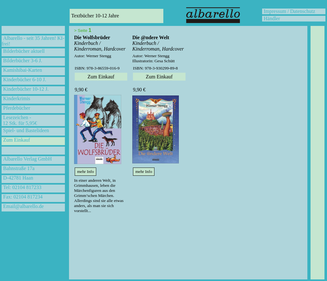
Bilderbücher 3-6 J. (22, 60)
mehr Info (85, 171)
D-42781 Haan (18, 177)
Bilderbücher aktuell (24, 51)
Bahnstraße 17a (19, 168)
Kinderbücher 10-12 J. (26, 89)
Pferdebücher (16, 108)
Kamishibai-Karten (22, 70)
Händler (272, 18)
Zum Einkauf (16, 140)
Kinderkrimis (16, 98)
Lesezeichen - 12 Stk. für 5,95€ (19, 120)
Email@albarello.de (23, 206)
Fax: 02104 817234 (22, 196)
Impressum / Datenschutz (289, 11)
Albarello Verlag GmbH (27, 159)
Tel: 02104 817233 (22, 187)
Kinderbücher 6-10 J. (24, 79)
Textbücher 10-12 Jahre (95, 15)
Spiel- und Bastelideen (26, 130)
